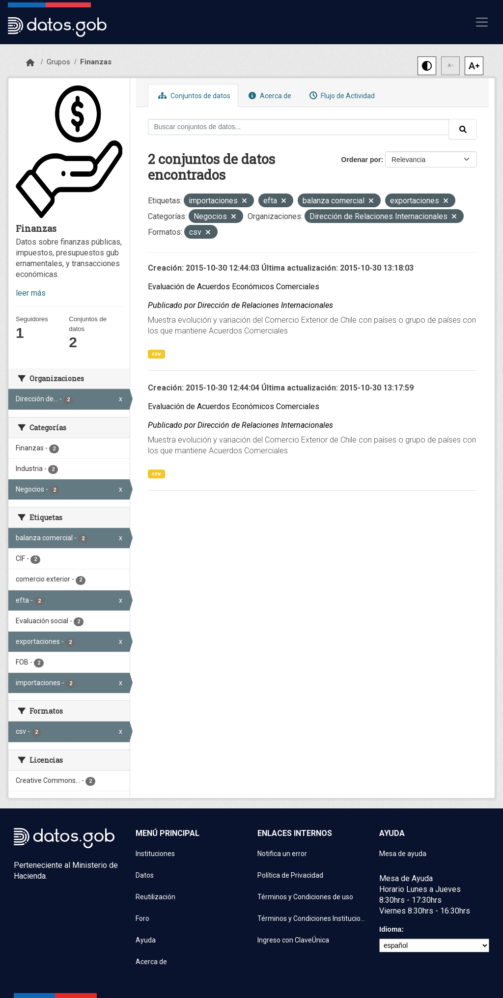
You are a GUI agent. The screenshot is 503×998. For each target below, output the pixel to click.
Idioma (390, 929)
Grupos (58, 61)
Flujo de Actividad (341, 95)
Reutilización (155, 897)
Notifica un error (282, 854)
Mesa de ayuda (402, 854)
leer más (31, 293)
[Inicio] (30, 62)
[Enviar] (462, 129)
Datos (145, 875)
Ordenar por (361, 160)
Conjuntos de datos (193, 95)
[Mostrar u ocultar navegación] (482, 22)
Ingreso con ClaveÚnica (293, 940)
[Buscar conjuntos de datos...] (298, 127)
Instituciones (155, 854)
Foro (142, 918)
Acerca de (268, 95)
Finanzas (96, 61)
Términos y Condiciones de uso (305, 897)
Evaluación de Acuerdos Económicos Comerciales (233, 286)
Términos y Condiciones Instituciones (312, 918)
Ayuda (146, 940)
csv (156, 354)
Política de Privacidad (290, 875)
